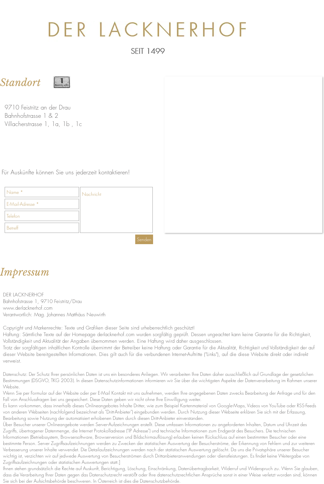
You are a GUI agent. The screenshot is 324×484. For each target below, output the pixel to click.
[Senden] (144, 239)
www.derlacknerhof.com (28, 308)
